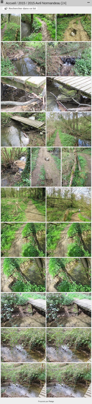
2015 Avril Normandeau (44, 3)
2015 (21, 3)
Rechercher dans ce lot (22, 8)
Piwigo (51, 401)
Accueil (11, 3)
